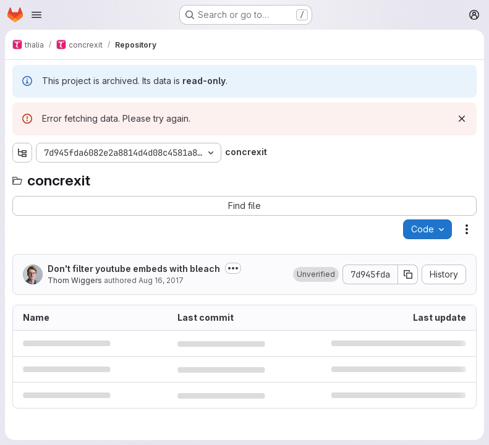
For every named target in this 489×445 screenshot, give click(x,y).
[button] (316, 274)
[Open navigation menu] (36, 15)
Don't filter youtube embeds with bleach (134, 268)
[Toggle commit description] (233, 268)
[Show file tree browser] (22, 153)
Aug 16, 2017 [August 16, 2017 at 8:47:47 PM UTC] (161, 280)
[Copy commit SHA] (408, 274)
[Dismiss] (461, 118)
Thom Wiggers (75, 280)
